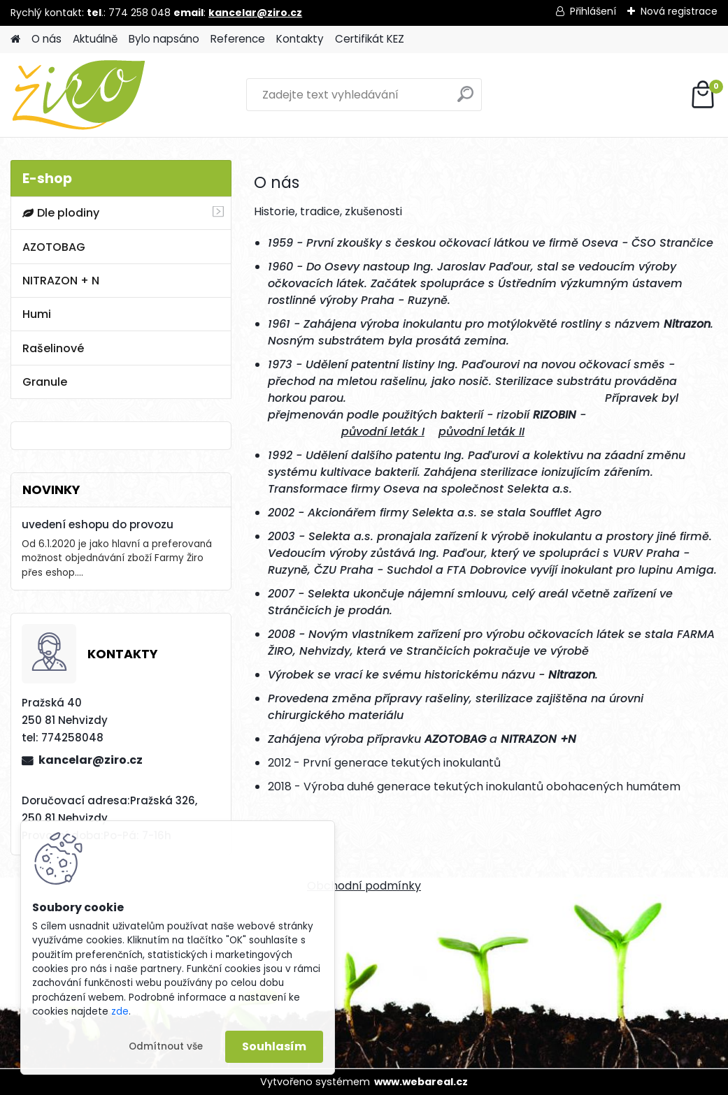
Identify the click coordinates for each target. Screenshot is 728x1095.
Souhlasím (274, 1046)
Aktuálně (95, 38)
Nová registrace (679, 11)
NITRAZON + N (60, 281)
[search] (465, 99)
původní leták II (481, 431)
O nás (46, 38)
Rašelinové (53, 348)
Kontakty (300, 38)
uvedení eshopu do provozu (97, 524)
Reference (237, 38)
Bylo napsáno (164, 38)
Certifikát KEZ (369, 38)
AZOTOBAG (53, 247)
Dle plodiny (60, 213)
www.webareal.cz (421, 1082)
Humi (36, 314)
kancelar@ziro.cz (255, 13)
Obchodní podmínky (364, 886)
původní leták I (382, 431)
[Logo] (106, 95)
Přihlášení (593, 11)
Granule (44, 382)
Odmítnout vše (166, 1046)
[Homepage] (15, 39)
